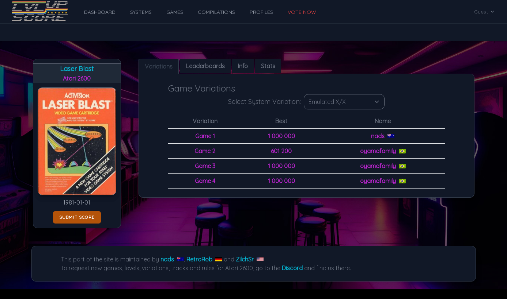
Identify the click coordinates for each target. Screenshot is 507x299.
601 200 (281, 151)
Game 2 (204, 151)
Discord (292, 268)
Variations (159, 66)
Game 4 (205, 181)
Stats (268, 66)
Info (243, 66)
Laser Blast (77, 69)
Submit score (77, 217)
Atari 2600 (77, 78)
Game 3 (205, 166)
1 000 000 (281, 136)
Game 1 (205, 136)
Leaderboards (205, 66)
